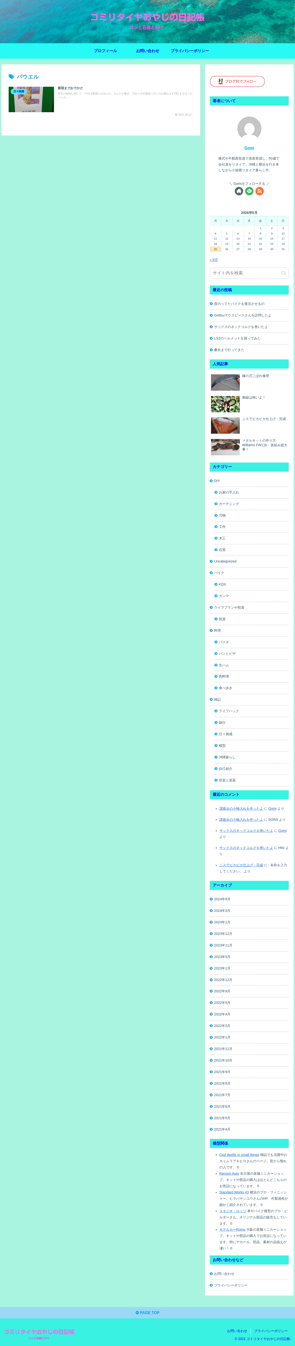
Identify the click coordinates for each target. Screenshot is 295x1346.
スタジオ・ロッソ (232, 1211)
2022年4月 (222, 1014)
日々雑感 (225, 734)
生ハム (224, 665)
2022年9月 (222, 991)
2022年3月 (222, 1026)
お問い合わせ (224, 1274)
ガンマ (224, 596)
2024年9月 (222, 899)
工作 (222, 527)
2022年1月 (222, 1037)
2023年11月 (223, 945)
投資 (222, 619)
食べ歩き (225, 688)
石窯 (222, 550)
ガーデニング (229, 504)
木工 (222, 538)
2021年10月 (223, 1060)
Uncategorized (225, 561)
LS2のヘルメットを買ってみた (237, 338)
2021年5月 (222, 1118)
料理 (217, 630)
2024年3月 (222, 911)
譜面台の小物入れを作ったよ (241, 808)
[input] (249, 273)
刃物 (222, 515)
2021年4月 (222, 1129)
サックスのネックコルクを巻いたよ (241, 327)
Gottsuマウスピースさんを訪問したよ (242, 315)
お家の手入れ (229, 492)
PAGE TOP (148, 1313)
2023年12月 (223, 934)
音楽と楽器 (227, 780)
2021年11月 (223, 1049)
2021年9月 (222, 1072)
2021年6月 (222, 1106)
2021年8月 (222, 1083)
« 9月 (214, 260)
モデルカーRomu (232, 1229)
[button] (284, 273)
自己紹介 (225, 769)
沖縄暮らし (227, 757)
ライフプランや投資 (229, 607)
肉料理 (224, 676)
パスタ (224, 642)
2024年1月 (222, 922)
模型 (222, 745)
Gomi (249, 148)
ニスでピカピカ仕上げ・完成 (241, 865)
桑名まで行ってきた (229, 350)
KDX (222, 584)
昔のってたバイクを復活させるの (239, 304)
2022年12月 (223, 980)
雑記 (217, 699)
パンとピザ (227, 653)
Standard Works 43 (234, 1192)
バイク (219, 573)
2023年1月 (222, 968)
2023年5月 (222, 957)
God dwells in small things (239, 1155)
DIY (217, 481)
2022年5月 (222, 1003)
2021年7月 (222, 1095)
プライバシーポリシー (231, 1285)
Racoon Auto (229, 1173)
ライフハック (229, 711)
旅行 (222, 722)
